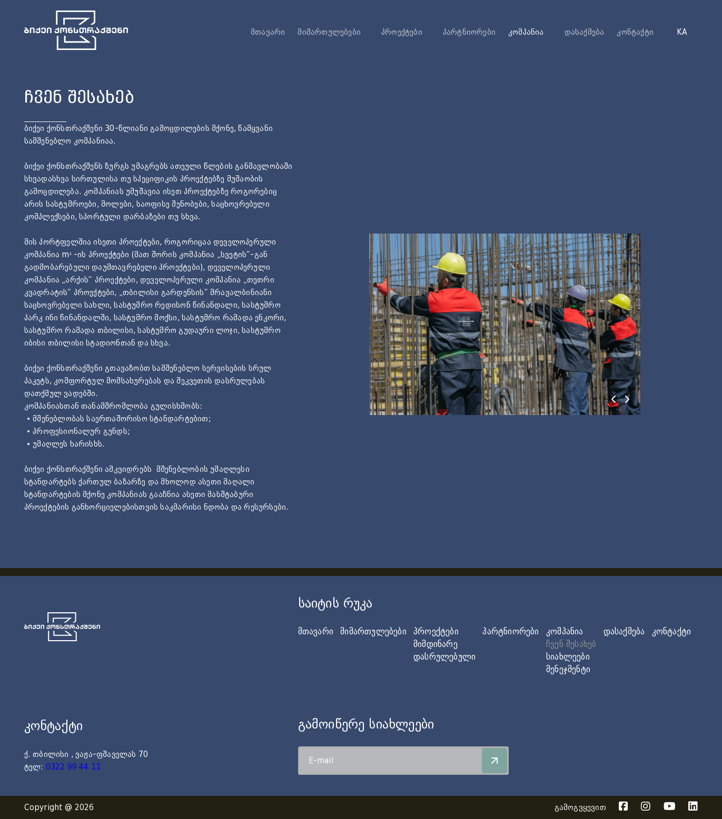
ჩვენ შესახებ (571, 644)
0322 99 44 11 (73, 767)
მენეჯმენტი (568, 669)
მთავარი (268, 32)
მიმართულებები (373, 631)
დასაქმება (585, 32)
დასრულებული (444, 657)
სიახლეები (568, 657)
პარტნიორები (469, 32)
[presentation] (613, 399)
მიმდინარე (435, 644)
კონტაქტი (635, 32)
